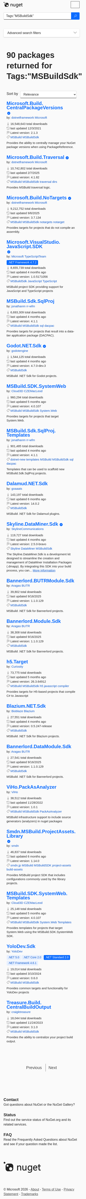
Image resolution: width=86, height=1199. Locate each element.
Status (10, 1115)
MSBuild (16, 137)
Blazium (29, 711)
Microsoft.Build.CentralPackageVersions (35, 105)
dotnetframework (23, 117)
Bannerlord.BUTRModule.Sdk (40, 581)
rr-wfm (30, 306)
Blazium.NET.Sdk (26, 706)
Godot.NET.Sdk (24, 346)
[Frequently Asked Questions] (8, 1134)
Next (53, 1067)
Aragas (16, 585)
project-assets (61, 865)
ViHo (14, 792)
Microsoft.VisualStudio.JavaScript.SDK (33, 244)
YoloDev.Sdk (21, 946)
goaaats (16, 488)
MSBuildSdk (31, 137)
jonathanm (18, 306)
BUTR (26, 585)
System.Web (48, 410)
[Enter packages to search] (37, 16)
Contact (11, 1099)
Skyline (15, 548)
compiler (63, 686)
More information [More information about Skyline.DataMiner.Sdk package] (44, 570)
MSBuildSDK (42, 865)
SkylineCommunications (27, 529)
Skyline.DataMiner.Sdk (32, 524)
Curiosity (17, 666)
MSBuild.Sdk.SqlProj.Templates (31, 433)
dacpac (49, 325)
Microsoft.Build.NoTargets (37, 198)
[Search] (75, 16)
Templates (64, 922)
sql (42, 325)
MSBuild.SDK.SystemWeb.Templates (37, 895)
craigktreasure (21, 1012)
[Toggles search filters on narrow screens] (75, 33)
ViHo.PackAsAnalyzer (32, 787)
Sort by (12, 94)
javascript (50, 686)
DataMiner (28, 548)
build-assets (15, 869)
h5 (41, 686)
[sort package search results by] (48, 94)
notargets (46, 222)
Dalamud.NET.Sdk (27, 483)
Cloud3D (17, 391)
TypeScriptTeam (35, 256)
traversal (46, 181)
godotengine (19, 350)
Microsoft (41, 117)
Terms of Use (51, 1189)
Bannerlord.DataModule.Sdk (39, 746)
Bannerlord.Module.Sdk (34, 621)
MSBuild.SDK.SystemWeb (36, 386)
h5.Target (17, 662)
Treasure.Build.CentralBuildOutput (29, 1004)
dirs (54, 181)
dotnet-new (17, 459)
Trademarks (29, 1194)
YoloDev (16, 951)
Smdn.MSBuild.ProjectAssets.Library (41, 833)
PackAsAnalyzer (51, 811)
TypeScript (49, 281)
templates (32, 459)
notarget (58, 222)
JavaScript (35, 281)
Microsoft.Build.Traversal (35, 157)
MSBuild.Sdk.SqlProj (30, 301)
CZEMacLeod (33, 391)
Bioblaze (17, 711)
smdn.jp (15, 865)
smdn (15, 845)
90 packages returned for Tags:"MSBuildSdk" (42, 66)
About (35, 1189)
